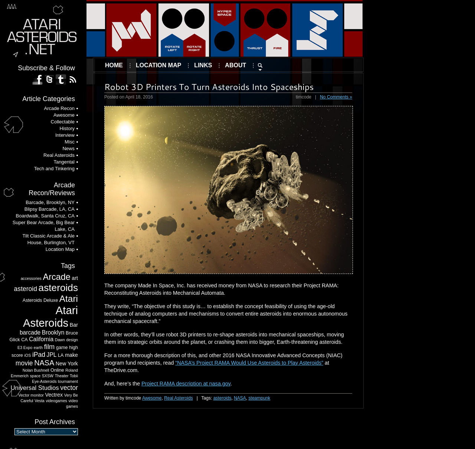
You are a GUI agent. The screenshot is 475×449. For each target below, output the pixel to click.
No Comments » (336, 97)
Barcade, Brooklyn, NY (50, 202)
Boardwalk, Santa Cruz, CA (45, 216)
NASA (240, 398)
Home (114, 65)
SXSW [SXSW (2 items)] (47, 376)
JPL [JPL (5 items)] (52, 355)
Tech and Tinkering (54, 168)
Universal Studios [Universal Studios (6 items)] (35, 387)
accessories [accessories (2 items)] (31, 278)
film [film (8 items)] (49, 347)
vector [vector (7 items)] (69, 387)
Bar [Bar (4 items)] (74, 325)
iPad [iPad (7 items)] (38, 354)
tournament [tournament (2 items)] (68, 381)
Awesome (152, 398)
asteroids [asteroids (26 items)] (58, 287)
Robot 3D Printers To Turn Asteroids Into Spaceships (209, 87)
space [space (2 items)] (35, 376)
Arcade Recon (59, 108)
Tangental (64, 162)
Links (203, 65)
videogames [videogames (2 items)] (56, 400)
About (235, 65)
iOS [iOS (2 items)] (27, 355)
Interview (65, 135)
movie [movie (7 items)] (24, 363)
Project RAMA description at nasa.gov (185, 384)
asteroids (222, 398)
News (68, 148)
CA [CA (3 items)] (24, 339)
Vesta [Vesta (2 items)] (40, 400)
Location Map (158, 65)
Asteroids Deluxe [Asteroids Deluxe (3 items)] (40, 300)
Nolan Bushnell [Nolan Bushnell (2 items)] (36, 370)
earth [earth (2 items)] (38, 347)
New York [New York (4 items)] (67, 363)
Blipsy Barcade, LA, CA (49, 209)
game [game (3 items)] (62, 347)
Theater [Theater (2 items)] (62, 376)
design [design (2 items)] (72, 339)
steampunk (260, 398)
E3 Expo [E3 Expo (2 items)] (24, 347)
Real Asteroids (178, 398)
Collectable (63, 122)
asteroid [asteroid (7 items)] (25, 289)
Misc (70, 142)
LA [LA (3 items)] (60, 355)
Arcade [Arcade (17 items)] (57, 277)
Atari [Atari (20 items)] (68, 299)
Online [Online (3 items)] (57, 370)
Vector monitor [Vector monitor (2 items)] (31, 395)
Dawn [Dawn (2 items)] (60, 339)
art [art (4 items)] (75, 278)
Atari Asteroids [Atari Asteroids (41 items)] (50, 316)
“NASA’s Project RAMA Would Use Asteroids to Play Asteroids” (249, 363)
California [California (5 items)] (41, 339)
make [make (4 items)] (71, 355)
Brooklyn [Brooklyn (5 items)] (53, 332)
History (67, 128)
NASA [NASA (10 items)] (44, 363)
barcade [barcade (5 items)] (30, 332)
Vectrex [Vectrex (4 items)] (54, 395)
